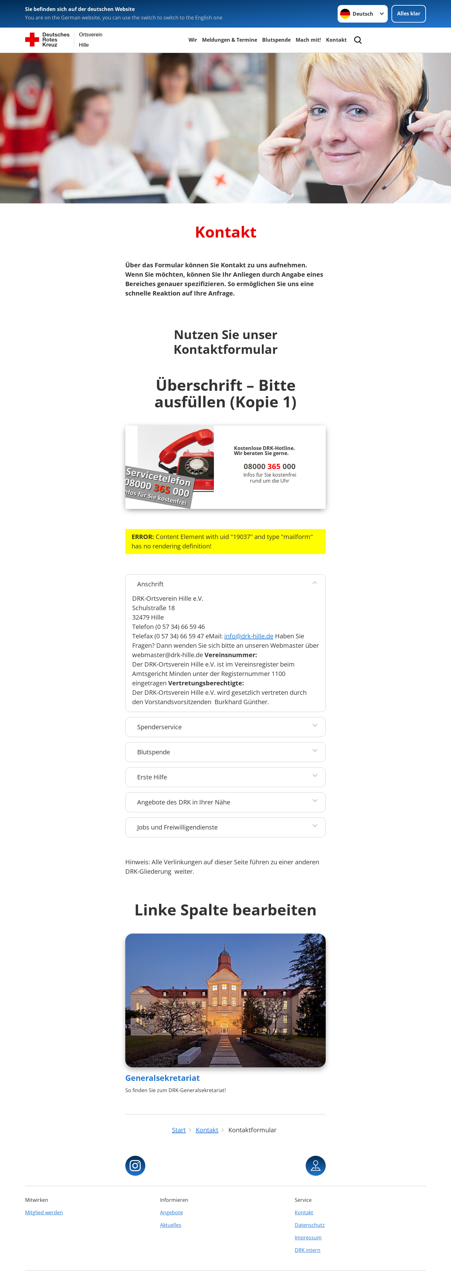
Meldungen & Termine (229, 39)
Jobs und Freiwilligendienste (177, 827)
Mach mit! (308, 39)
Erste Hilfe (152, 777)
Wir (193, 39)
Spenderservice (159, 727)
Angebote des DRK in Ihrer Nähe (183, 802)
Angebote (171, 1212)
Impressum (308, 1237)
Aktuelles (170, 1225)
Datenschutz (310, 1225)
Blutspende (276, 39)
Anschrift (150, 584)
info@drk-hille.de (248, 636)
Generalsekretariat (162, 1077)
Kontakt (336, 39)
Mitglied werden (44, 1212)
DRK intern (307, 1250)
